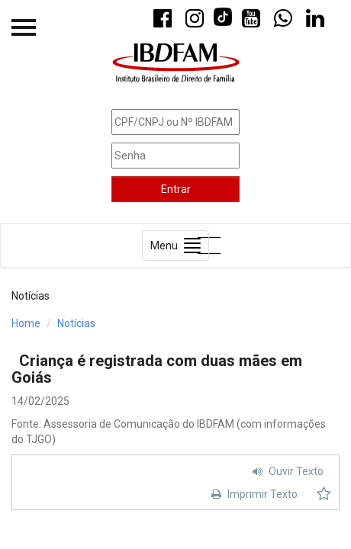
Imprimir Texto (253, 494)
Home (25, 323)
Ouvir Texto (286, 471)
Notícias (76, 323)
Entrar (176, 189)
